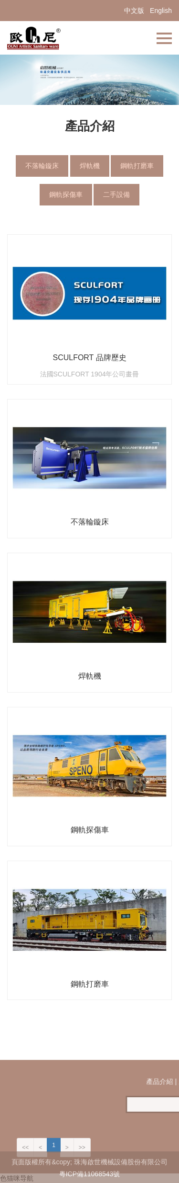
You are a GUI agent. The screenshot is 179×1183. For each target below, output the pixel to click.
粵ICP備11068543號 (89, 1178)
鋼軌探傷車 (66, 194)
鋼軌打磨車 (137, 166)
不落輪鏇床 (42, 166)
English (161, 10)
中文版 (134, 10)
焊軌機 (90, 166)
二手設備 (116, 194)
